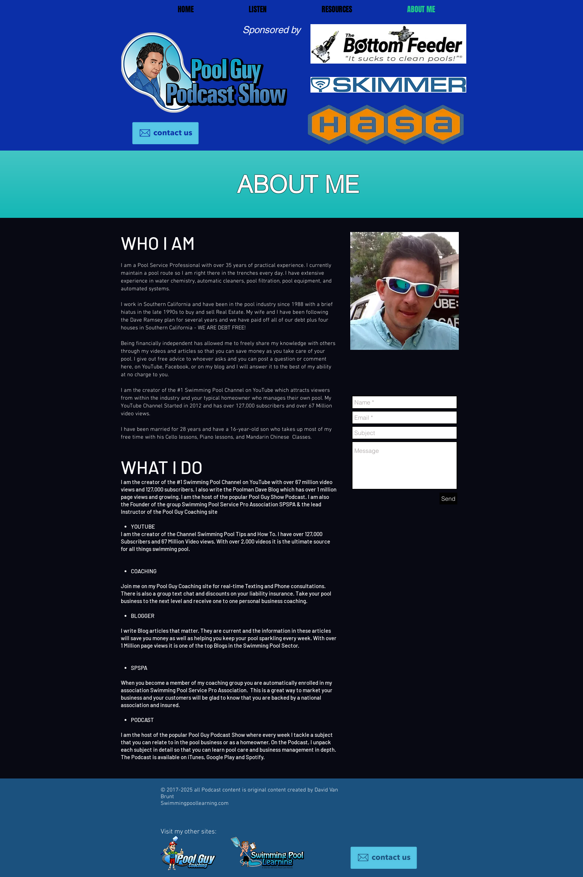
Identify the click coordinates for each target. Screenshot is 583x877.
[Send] (448, 498)
